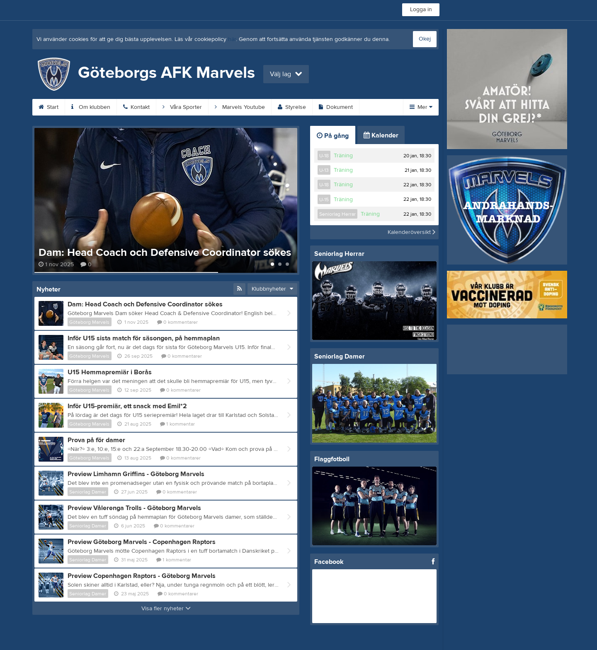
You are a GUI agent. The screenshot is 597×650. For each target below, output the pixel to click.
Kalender (381, 135)
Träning (343, 155)
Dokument (336, 107)
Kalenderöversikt (411, 232)
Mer (421, 107)
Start (48, 107)
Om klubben (90, 107)
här (232, 39)
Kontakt (136, 107)
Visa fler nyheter (166, 608)
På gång (333, 136)
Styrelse (292, 107)
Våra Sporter (182, 107)
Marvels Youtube (240, 107)
